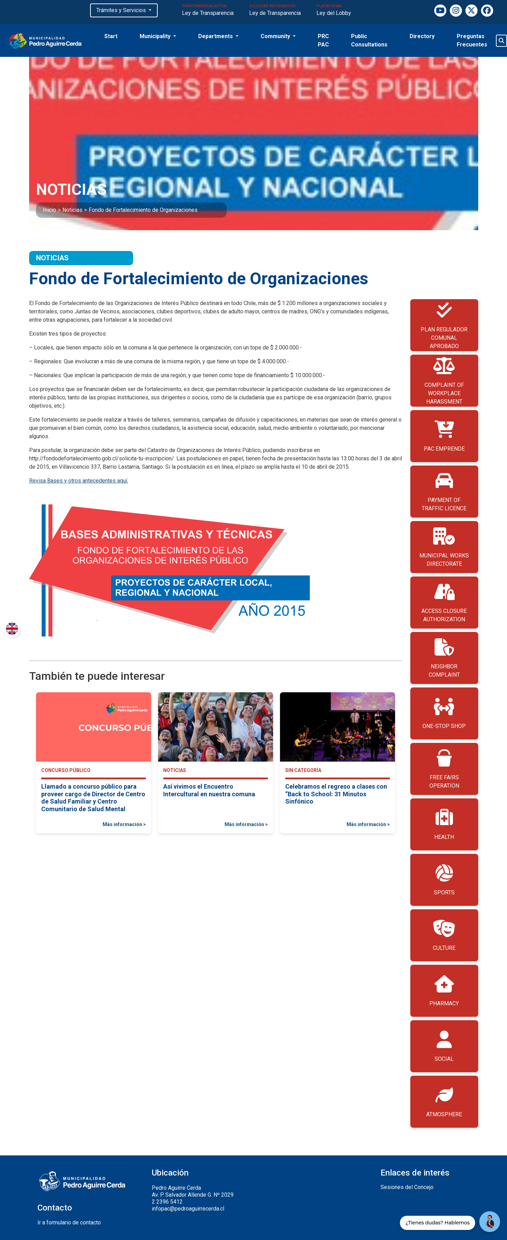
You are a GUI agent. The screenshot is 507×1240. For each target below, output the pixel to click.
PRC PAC (323, 40)
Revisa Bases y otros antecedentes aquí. (78, 480)
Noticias (72, 210)
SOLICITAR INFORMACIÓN (275, 11)
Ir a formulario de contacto (69, 1222)
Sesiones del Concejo (407, 1187)
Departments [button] (216, 36)
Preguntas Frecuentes (472, 40)
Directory (422, 36)
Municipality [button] (156, 36)
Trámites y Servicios (121, 10)
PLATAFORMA (333, 11)
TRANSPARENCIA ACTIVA (208, 11)
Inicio (49, 210)
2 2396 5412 (167, 1201)
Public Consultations (369, 40)
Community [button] (276, 36)
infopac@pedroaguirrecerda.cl (188, 1208)
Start (110, 36)
